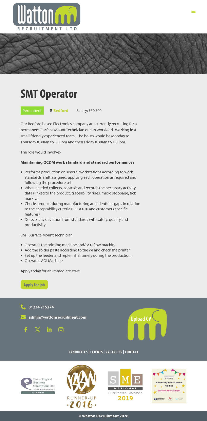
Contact (131, 351)
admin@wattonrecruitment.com (57, 317)
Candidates (78, 351)
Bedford (60, 110)
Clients (96, 351)
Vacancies (114, 351)
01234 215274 (41, 306)
